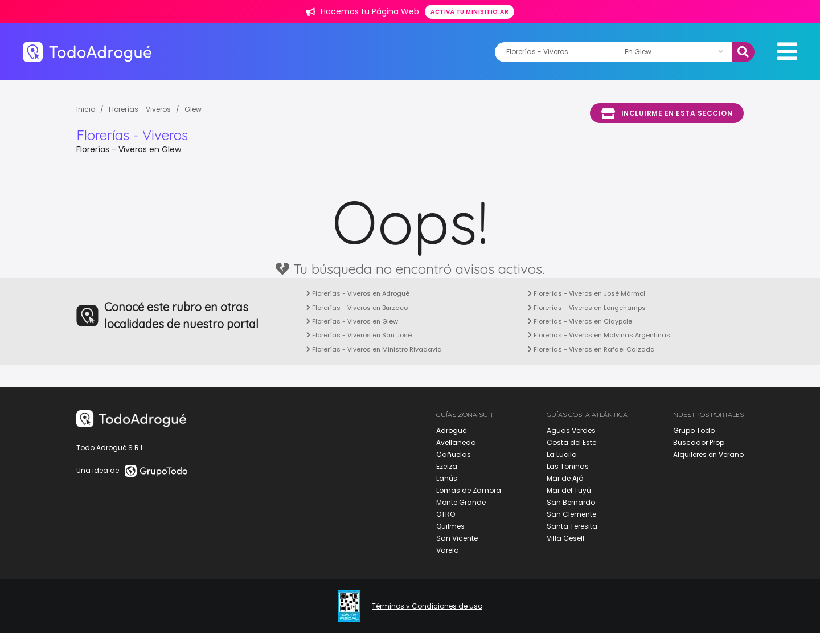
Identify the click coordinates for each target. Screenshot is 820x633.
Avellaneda (456, 442)
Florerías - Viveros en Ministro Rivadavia (374, 349)
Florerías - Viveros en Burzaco (357, 307)
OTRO (445, 514)
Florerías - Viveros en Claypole (580, 321)
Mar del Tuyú (569, 490)
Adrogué (451, 430)
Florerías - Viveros (140, 109)
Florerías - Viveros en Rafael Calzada (591, 349)
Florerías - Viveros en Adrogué (357, 293)
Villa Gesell (565, 538)
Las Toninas (568, 466)
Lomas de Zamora (468, 490)
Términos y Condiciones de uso (427, 606)
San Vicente (457, 538)
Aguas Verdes (571, 430)
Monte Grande (461, 502)
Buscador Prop (698, 442)
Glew (193, 109)
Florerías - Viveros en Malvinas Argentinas (599, 335)
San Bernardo (571, 502)
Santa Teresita (572, 526)
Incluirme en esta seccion (666, 113)
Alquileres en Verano (708, 454)
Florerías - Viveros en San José (359, 335)
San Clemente (571, 514)
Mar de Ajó (565, 478)
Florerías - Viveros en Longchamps (587, 307)
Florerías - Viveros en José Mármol (586, 293)
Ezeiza (446, 466)
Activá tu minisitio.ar (469, 11)
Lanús (446, 478)
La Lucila (562, 454)
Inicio (85, 109)
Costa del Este (571, 442)
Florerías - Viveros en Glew (352, 321)
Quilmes (450, 526)
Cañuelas (453, 454)
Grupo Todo (694, 430)
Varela (447, 550)
